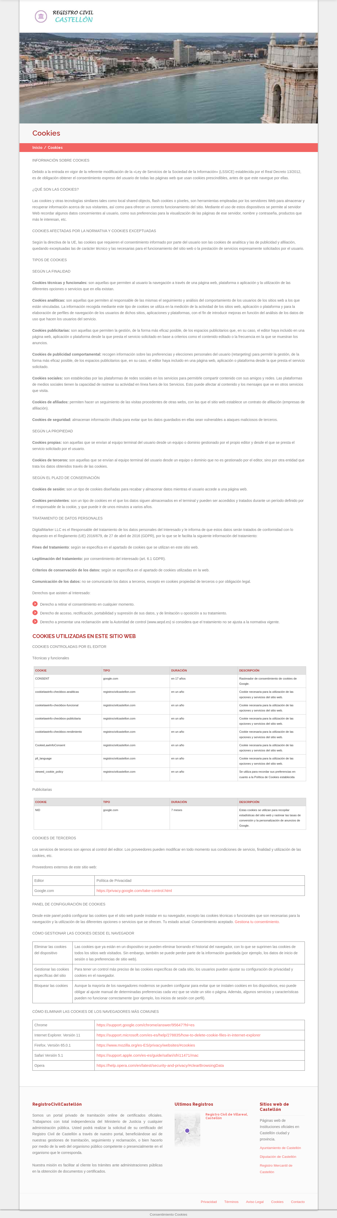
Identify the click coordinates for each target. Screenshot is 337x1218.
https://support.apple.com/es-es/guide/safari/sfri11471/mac (147, 1055)
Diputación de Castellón (279, 1156)
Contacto (297, 1201)
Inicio (37, 148)
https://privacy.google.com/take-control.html (135, 891)
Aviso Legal (252, 1201)
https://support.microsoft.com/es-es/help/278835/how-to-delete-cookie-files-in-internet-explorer (176, 1035)
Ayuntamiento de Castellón (281, 1148)
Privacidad (204, 1201)
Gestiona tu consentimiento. (257, 922)
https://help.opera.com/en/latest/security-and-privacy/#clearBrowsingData (159, 1065)
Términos (228, 1201)
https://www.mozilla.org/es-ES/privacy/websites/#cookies (145, 1045)
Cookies (276, 1201)
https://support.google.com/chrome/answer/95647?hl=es (145, 1025)
